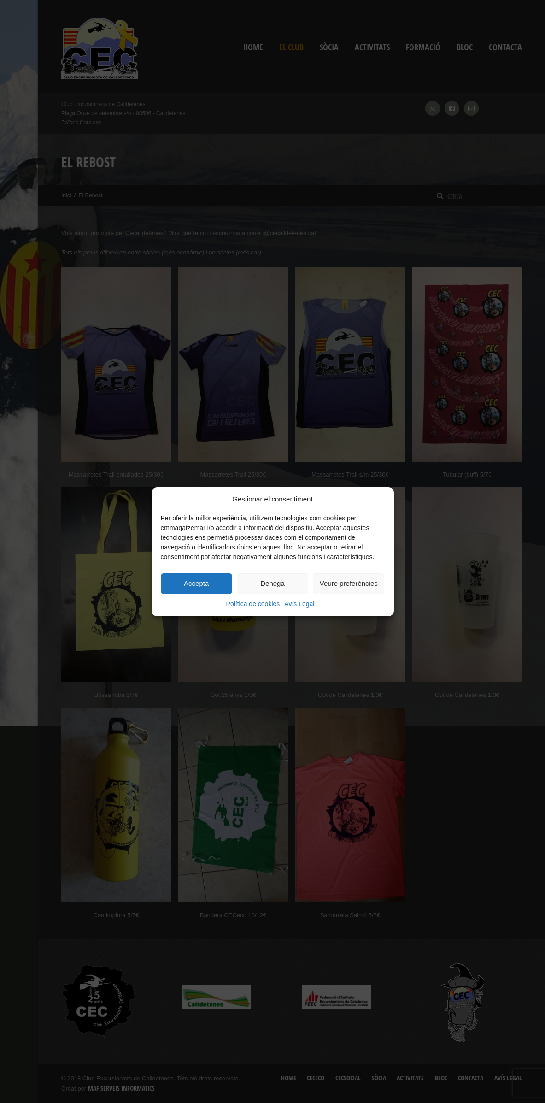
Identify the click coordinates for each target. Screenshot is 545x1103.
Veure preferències (349, 583)
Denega (272, 583)
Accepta (196, 583)
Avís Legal (299, 604)
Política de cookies (253, 604)
